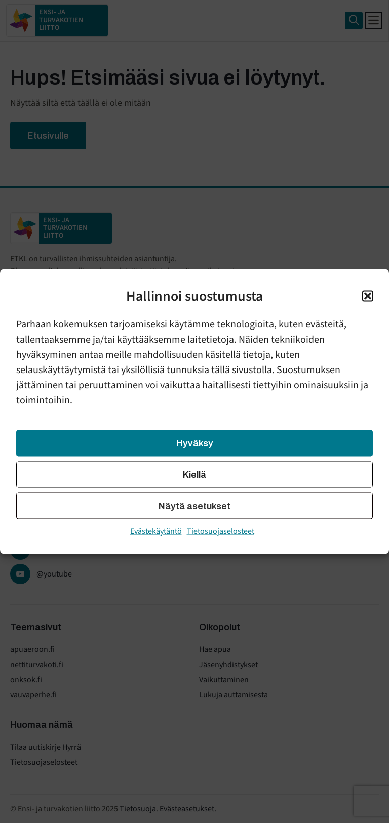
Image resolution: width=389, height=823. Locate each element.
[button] (368, 296)
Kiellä (194, 475)
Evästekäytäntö (156, 531)
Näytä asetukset (194, 506)
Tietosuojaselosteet (220, 531)
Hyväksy (194, 443)
